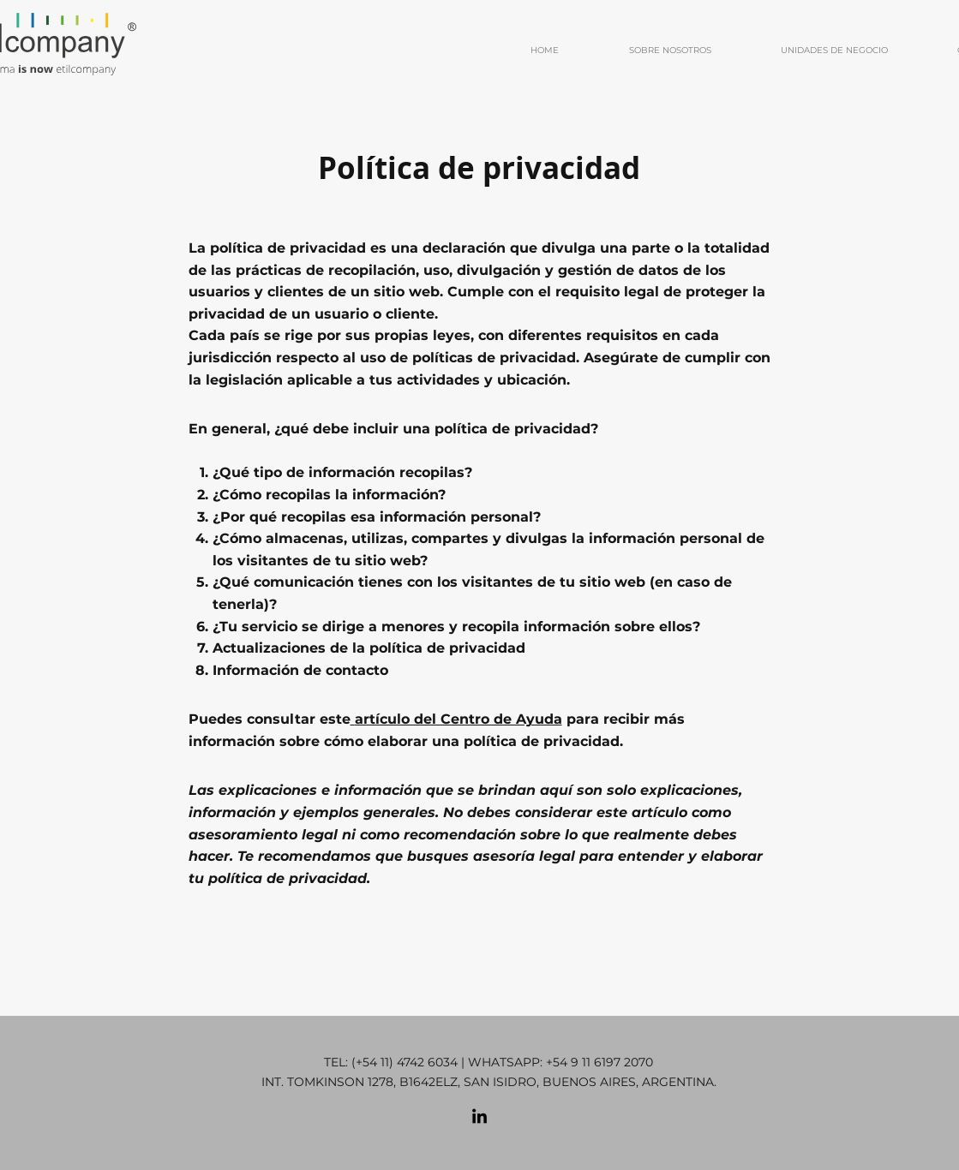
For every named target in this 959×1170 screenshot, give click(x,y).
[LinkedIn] (479, 1117)
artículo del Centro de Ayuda (458, 719)
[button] (648, 50)
